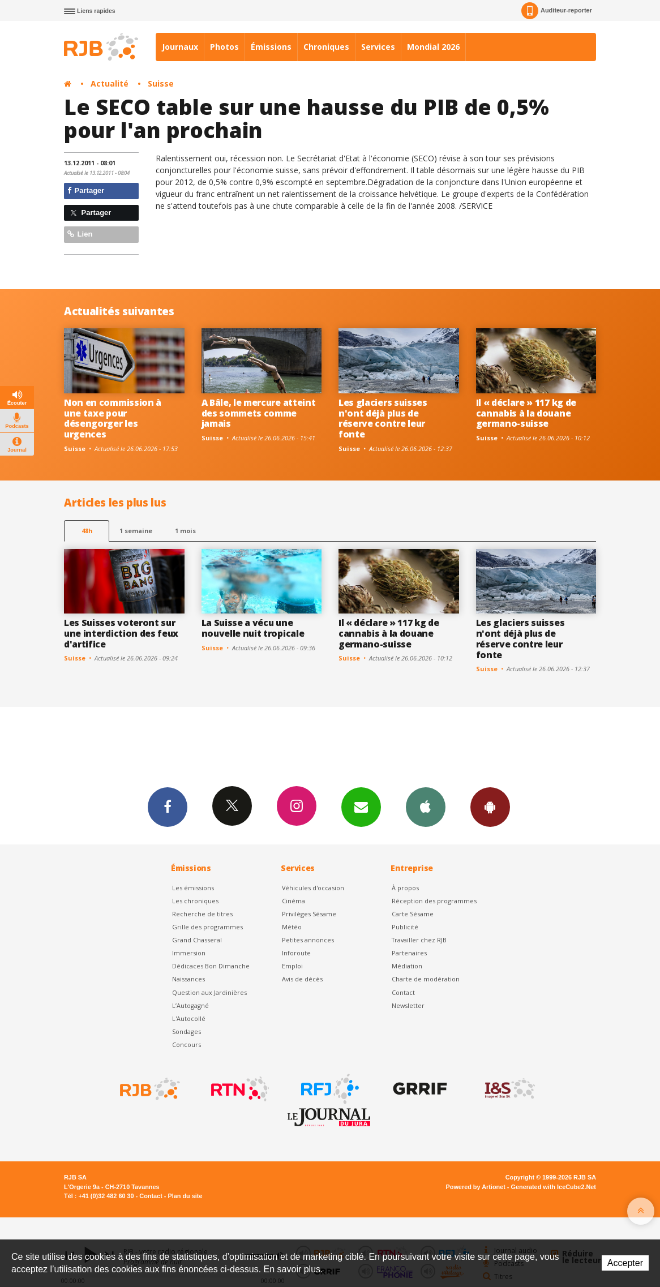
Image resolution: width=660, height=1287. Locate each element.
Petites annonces (308, 939)
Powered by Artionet (475, 1186)
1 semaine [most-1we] (135, 530)
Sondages (186, 1031)
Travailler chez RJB (419, 939)
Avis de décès (302, 979)
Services (378, 46)
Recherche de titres (202, 913)
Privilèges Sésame (309, 913)
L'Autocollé (188, 1018)
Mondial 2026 (433, 46)
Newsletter (408, 1005)
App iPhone (425, 806)
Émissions (271, 46)
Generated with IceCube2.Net (553, 1186)
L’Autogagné (190, 1005)
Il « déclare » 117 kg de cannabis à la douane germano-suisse (526, 413)
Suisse (161, 83)
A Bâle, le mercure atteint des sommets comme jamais (259, 413)
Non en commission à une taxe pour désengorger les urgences (112, 418)
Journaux (180, 46)
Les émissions (193, 887)
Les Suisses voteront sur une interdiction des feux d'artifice (121, 633)
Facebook (167, 806)
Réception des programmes (434, 900)
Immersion (188, 952)
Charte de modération (426, 979)
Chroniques (326, 46)
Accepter (625, 1263)
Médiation (407, 965)
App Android (490, 806)
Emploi (292, 965)
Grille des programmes (207, 926)
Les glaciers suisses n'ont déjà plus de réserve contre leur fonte (382, 418)
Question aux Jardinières (209, 992)
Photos (224, 46)
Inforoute (296, 952)
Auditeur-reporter (556, 10)
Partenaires (409, 952)
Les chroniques (195, 900)
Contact (403, 992)
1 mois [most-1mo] (185, 530)
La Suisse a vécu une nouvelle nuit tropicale (253, 628)
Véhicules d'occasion (313, 887)
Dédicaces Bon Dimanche (211, 965)
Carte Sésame (413, 913)
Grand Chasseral (197, 939)
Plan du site (185, 1195)
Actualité (109, 83)
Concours (186, 1044)
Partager (85, 190)
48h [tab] (87, 530)
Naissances (188, 979)
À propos (405, 887)
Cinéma (293, 900)
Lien (79, 234)
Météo (292, 926)
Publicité (405, 926)
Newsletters (361, 806)
